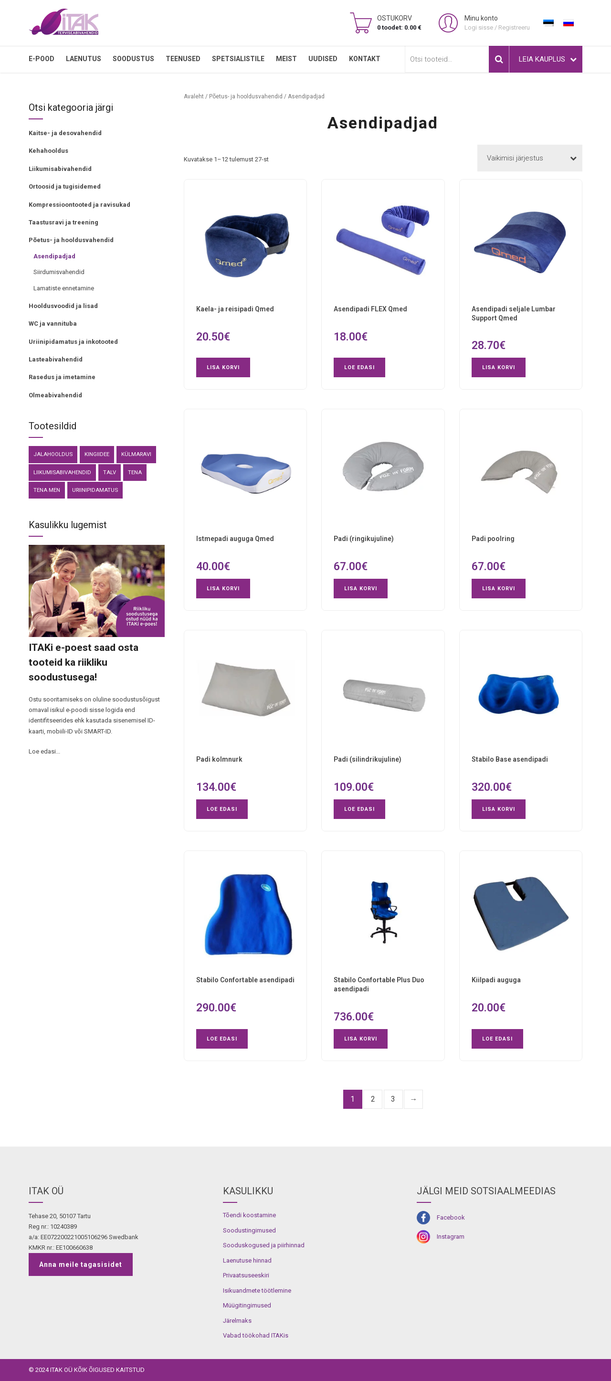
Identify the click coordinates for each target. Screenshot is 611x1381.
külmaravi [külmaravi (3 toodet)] (136, 454)
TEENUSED (183, 59)
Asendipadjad (54, 256)
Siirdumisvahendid (58, 272)
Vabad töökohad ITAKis (255, 1335)
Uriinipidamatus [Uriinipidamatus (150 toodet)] (95, 490)
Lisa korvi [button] (223, 367)
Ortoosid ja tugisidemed (65, 186)
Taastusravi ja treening (63, 222)
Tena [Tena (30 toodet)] (135, 472)
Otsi (499, 59)
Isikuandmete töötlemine (257, 1290)
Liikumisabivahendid (60, 168)
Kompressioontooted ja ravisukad (79, 204)
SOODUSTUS (133, 59)
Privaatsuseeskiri (246, 1275)
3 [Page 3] (393, 1099)
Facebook (451, 1217)
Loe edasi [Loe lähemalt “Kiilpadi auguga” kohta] (497, 1039)
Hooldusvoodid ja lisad (63, 305)
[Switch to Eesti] (548, 23)
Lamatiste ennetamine (63, 288)
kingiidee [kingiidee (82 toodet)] (96, 454)
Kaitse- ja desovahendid (65, 133)
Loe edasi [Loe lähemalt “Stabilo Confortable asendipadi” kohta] (222, 1039)
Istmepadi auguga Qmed (235, 538)
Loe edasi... (44, 751)
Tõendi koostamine (249, 1215)
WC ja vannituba (53, 323)
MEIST (286, 59)
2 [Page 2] (373, 1099)
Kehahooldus (48, 150)
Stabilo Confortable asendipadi (245, 980)
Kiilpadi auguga (496, 980)
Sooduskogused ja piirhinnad (264, 1245)
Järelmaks (237, 1320)
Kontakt (364, 59)
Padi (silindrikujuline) (367, 759)
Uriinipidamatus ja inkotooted (73, 341)
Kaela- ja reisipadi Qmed (235, 309)
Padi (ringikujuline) (364, 538)
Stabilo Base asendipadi (510, 759)
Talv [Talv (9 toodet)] (109, 472)
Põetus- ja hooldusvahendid (71, 240)
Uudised (322, 59)
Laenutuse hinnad (247, 1260)
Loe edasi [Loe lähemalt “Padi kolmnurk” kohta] (222, 809)
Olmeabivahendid (55, 395)
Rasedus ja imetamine (62, 377)
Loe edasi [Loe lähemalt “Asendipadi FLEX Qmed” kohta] (359, 367)
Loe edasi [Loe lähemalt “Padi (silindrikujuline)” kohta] (359, 809)
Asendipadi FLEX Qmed (370, 309)
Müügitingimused (247, 1305)
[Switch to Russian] (568, 23)
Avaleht (194, 96)
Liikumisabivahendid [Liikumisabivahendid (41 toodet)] (62, 472)
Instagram (450, 1236)
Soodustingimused (249, 1230)
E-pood (41, 59)
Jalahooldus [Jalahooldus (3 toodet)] (53, 454)
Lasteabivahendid (56, 359)
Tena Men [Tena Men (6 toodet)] (46, 490)
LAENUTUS (83, 59)
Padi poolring (493, 538)
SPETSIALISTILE (238, 59)
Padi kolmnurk (219, 759)
